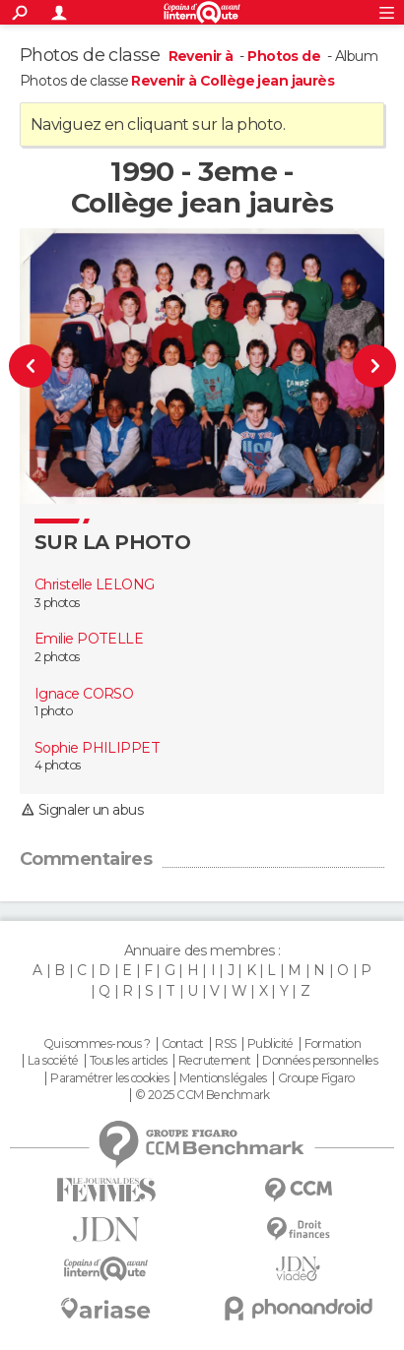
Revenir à (202, 56)
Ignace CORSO (83, 694)
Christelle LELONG (94, 584)
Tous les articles (128, 1061)
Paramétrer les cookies (109, 1078)
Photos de (285, 56)
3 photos (57, 602)
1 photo (53, 711)
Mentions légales (222, 1078)
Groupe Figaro (316, 1078)
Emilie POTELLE (88, 638)
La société (53, 1061)
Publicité (270, 1044)
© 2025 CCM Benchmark (202, 1095)
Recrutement (214, 1061)
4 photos (57, 765)
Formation (332, 1044)
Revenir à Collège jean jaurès (232, 81)
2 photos (57, 656)
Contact (183, 1044)
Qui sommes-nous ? (96, 1044)
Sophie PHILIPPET (97, 748)
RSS (225, 1044)
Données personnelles (319, 1061)
